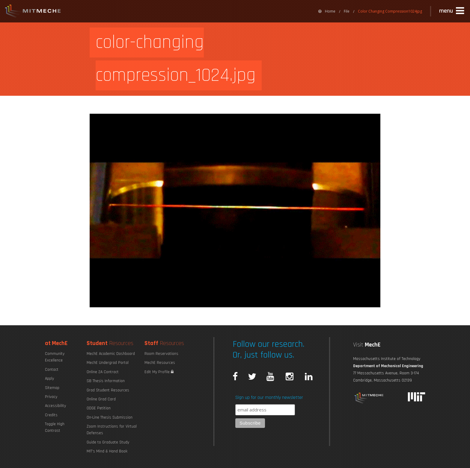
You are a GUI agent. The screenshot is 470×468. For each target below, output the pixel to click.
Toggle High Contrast (54, 427)
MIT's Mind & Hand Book (107, 451)
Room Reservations (161, 353)
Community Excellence (54, 357)
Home (326, 11)
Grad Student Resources (108, 390)
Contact (51, 369)
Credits (51, 415)
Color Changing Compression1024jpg (390, 11)
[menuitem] (326, 11)
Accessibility (55, 405)
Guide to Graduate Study (108, 442)
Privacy (51, 396)
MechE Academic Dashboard (111, 353)
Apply (49, 378)
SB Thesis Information (106, 381)
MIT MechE (32, 11)
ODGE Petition (99, 408)
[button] (452, 11)
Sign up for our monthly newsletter (269, 397)
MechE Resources (159, 362)
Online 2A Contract (103, 372)
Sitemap (52, 387)
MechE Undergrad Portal (108, 362)
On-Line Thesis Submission (109, 417)
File (347, 11)
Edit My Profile (159, 372)
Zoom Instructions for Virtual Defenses (112, 430)
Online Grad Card (101, 399)
